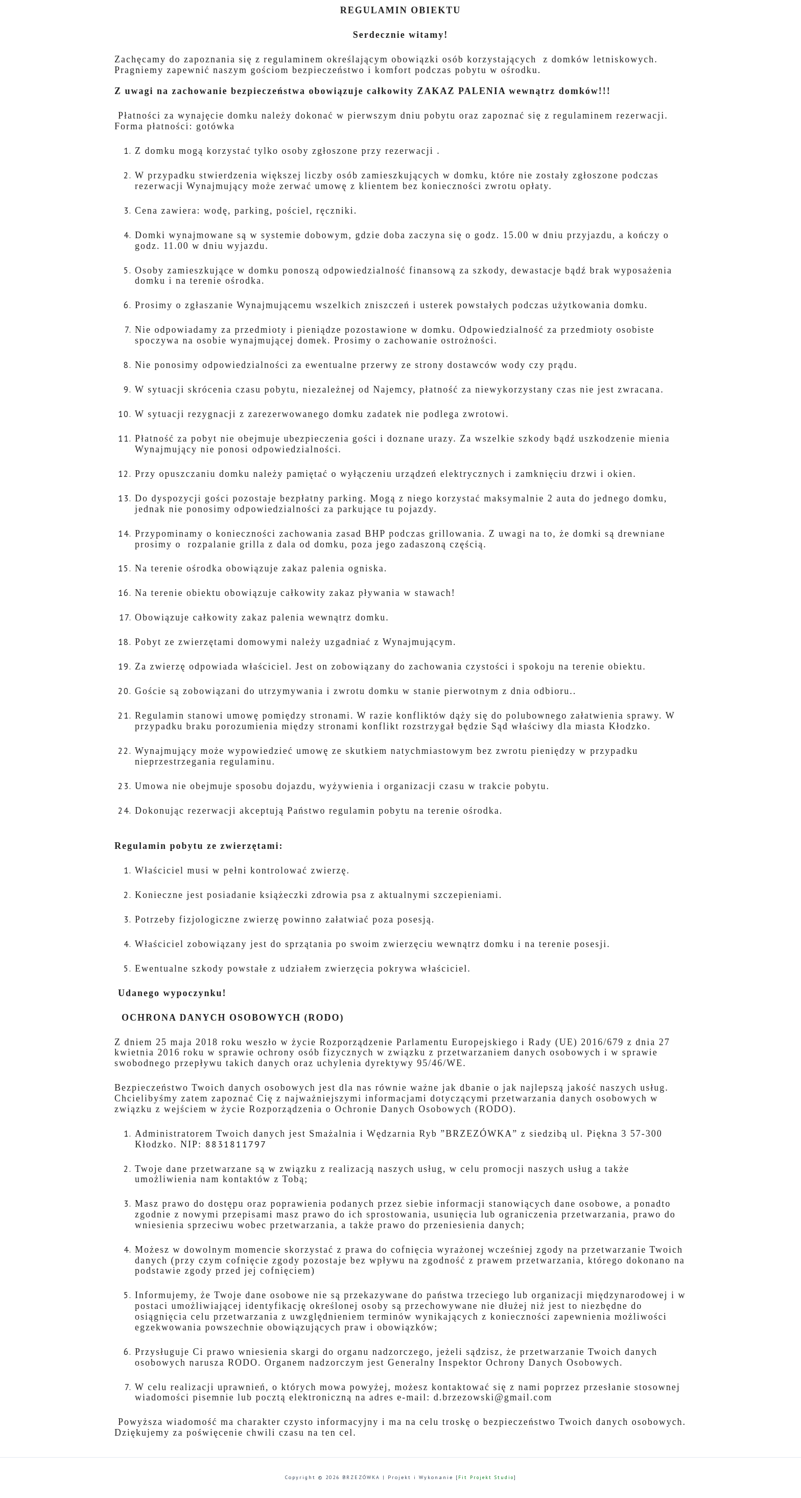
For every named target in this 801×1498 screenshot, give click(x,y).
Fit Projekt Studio (486, 1477)
